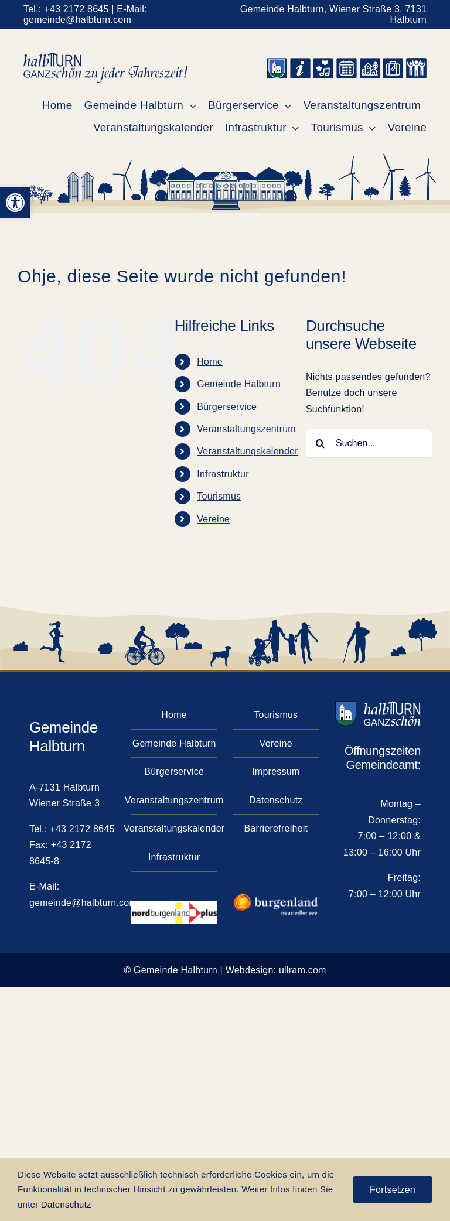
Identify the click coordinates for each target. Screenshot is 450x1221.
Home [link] (210, 362)
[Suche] (320, 443)
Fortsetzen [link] (392, 1190)
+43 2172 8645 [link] (76, 9)
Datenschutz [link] (66, 1204)
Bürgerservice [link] (227, 407)
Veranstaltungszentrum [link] (246, 429)
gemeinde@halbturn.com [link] (77, 20)
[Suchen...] (369, 443)
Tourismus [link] (219, 496)
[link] (15, 202)
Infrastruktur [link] (222, 474)
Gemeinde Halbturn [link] (239, 384)
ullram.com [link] (302, 970)
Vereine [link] (213, 519)
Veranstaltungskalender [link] (247, 451)
